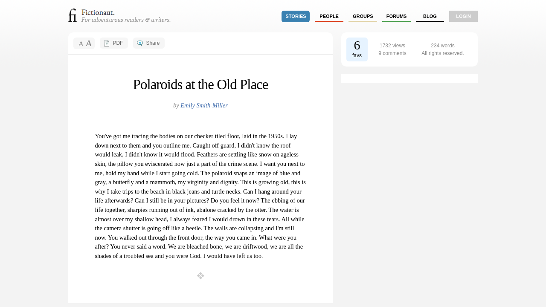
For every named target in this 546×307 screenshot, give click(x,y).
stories (296, 16)
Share (153, 43)
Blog (430, 16)
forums (396, 16)
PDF (118, 43)
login (463, 16)
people (329, 16)
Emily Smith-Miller (204, 105)
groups (363, 16)
